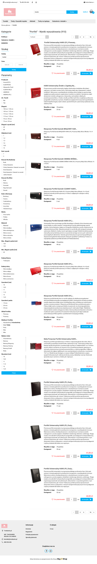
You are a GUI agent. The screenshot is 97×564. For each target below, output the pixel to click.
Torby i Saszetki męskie (19, 21)
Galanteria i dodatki (59, 21)
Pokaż (14, 373)
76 (90, 37)
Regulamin (29, 531)
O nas (51, 529)
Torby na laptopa (43, 21)
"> (10, 323)
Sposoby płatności (31, 537)
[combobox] (39, 37)
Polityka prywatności (32, 534)
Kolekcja (4, 37)
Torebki (5, 21)
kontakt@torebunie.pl (10, 539)
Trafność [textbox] (32, 37)
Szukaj (14, 69)
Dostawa (28, 529)
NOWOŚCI (4, 43)
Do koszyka (86, 73)
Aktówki (32, 21)
